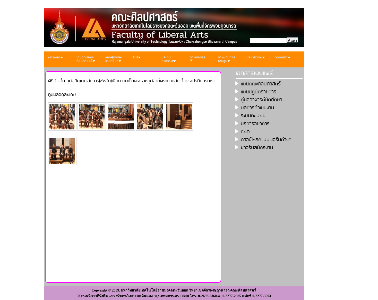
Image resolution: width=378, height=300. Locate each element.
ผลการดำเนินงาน (257, 108)
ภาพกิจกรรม (199, 58)
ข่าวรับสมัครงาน (257, 148)
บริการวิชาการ (255, 124)
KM (137, 57)
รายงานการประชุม (226, 59)
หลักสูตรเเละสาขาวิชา (113, 59)
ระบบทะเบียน (253, 116)
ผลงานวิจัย (255, 57)
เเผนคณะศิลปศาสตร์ (261, 84)
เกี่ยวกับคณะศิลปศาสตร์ (85, 59)
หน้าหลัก (55, 57)
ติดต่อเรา (282, 57)
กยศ (245, 132)
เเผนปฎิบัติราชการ (258, 92)
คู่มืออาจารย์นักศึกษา (261, 100)
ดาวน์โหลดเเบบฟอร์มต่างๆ (266, 140)
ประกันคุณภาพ (168, 59)
